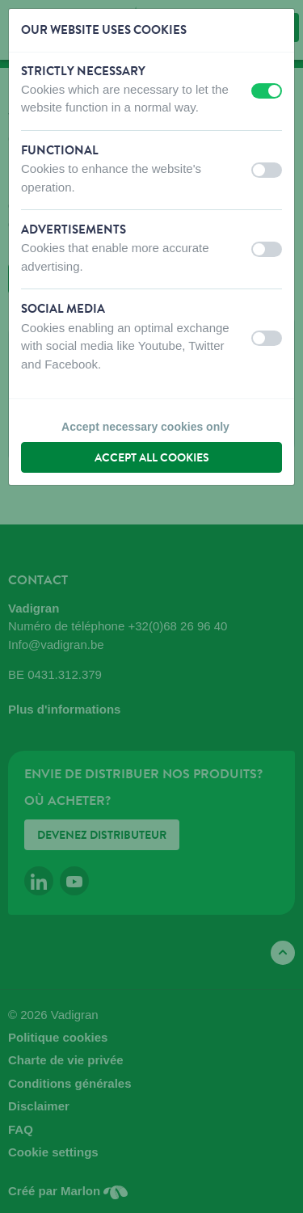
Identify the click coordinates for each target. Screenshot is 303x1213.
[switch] (266, 91)
